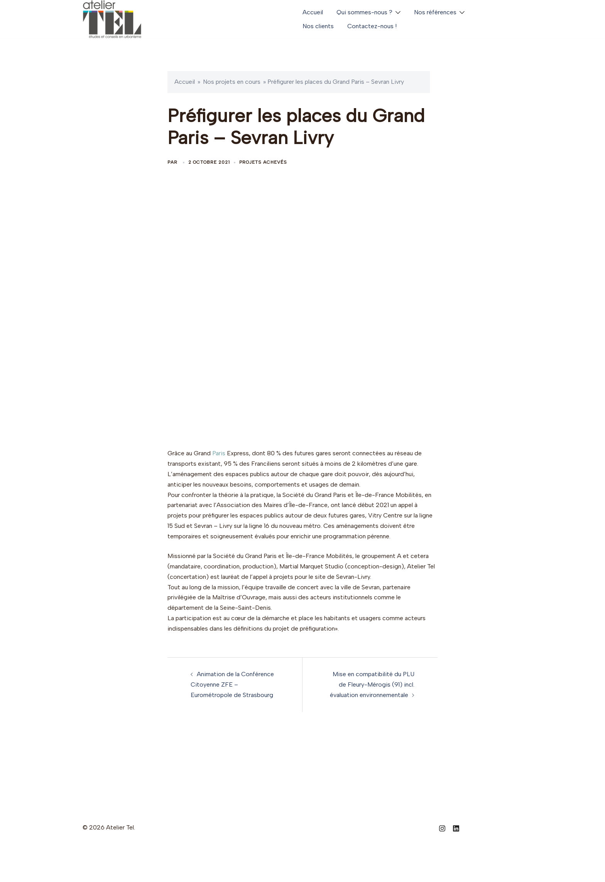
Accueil (312, 12)
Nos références (435, 12)
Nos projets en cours (231, 81)
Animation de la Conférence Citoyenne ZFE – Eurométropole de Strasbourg (232, 684)
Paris (218, 453)
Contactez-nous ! (372, 26)
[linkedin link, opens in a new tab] (456, 827)
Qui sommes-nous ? (364, 12)
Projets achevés (263, 162)
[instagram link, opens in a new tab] (442, 827)
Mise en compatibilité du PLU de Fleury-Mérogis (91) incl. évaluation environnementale (372, 684)
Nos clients (318, 26)
